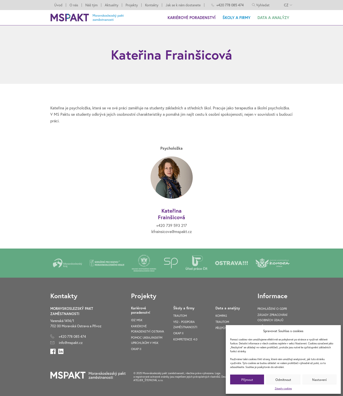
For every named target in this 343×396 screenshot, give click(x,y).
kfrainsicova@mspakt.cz (171, 231)
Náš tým (91, 5)
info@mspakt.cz (71, 342)
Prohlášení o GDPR (272, 309)
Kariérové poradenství (191, 17)
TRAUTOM (180, 316)
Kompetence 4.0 (185, 339)
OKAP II (136, 349)
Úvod (58, 5)
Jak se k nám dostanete (183, 5)
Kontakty (151, 5)
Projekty (132, 5)
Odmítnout (283, 379)
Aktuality (111, 5)
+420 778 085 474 (230, 5)
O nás (74, 5)
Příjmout (247, 379)
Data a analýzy (273, 17)
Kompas (221, 316)
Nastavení (319, 379)
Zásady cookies (283, 388)
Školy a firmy (236, 17)
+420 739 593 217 (171, 225)
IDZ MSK (136, 320)
